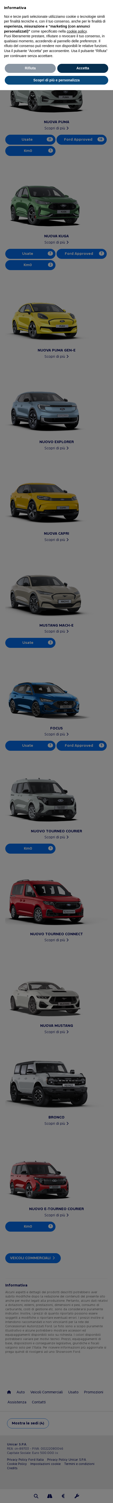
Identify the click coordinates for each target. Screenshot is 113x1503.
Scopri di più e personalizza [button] (56, 80)
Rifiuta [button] (30, 68)
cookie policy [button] (77, 31)
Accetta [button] (82, 68)
